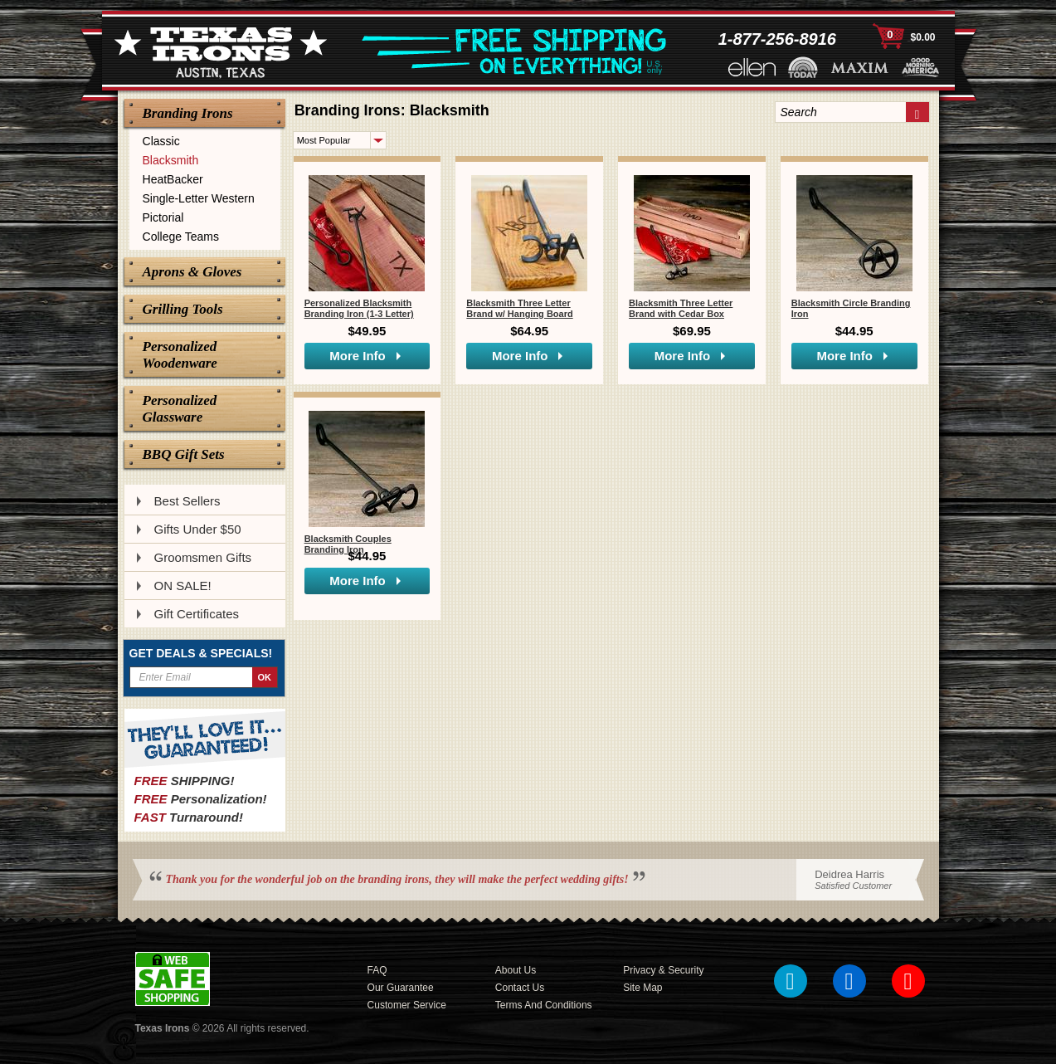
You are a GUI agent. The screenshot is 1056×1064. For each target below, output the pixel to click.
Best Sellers (187, 501)
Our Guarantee (400, 987)
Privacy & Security (663, 970)
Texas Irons (162, 1028)
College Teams (181, 236)
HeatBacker (173, 179)
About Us (515, 970)
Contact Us (519, 987)
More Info (357, 356)
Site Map (642, 987)
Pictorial (163, 217)
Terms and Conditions (543, 1005)
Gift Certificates (197, 614)
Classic (161, 141)
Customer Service (406, 1005)
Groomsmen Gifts (203, 557)
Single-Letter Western (199, 198)
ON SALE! (183, 585)
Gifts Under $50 (197, 529)
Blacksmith (171, 160)
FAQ (377, 970)
